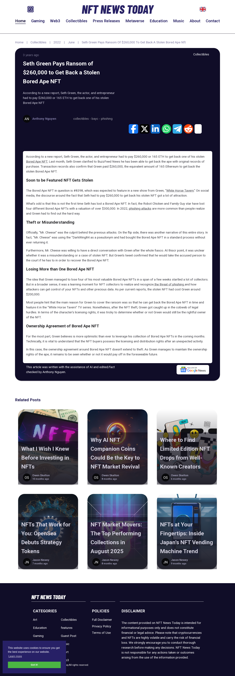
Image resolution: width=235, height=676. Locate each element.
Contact (213, 21)
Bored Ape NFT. (37, 161)
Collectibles (76, 21)
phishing (107, 119)
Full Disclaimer (102, 620)
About (195, 21)
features (66, 628)
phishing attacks (140, 208)
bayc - (96, 119)
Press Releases (106, 21)
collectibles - (82, 119)
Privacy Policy (101, 626)
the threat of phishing (169, 284)
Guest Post (68, 636)
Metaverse (134, 21)
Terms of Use (101, 633)
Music (178, 21)
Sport (64, 652)
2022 (57, 42)
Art (35, 620)
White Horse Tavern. (180, 190)
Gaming (38, 21)
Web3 (55, 21)
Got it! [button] (34, 664)
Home (20, 21)
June (71, 42)
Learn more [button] (15, 656)
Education (159, 21)
